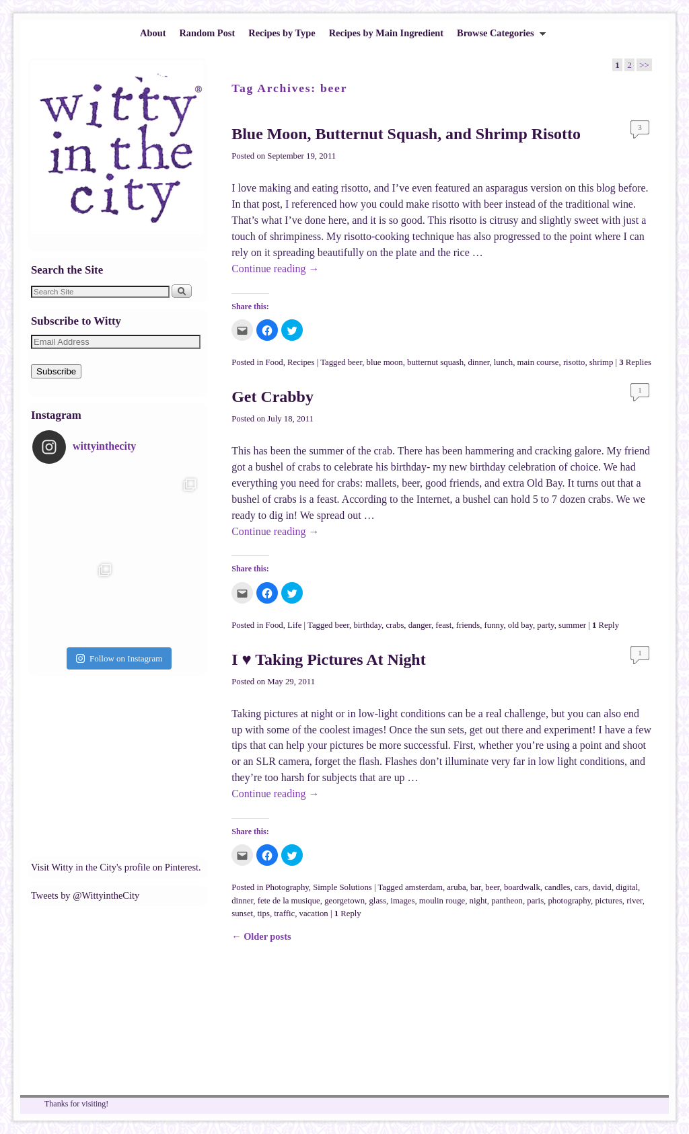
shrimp (601, 362)
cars (582, 887)
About (153, 33)
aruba (456, 887)
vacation (313, 913)
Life (294, 625)
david (602, 887)
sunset (242, 913)
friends (468, 625)
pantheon (507, 900)
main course (538, 362)
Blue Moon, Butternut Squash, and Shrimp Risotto (406, 134)
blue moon (385, 362)
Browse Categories (498, 37)
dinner (478, 362)
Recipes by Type (281, 33)
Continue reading (275, 268)
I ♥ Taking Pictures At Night (328, 659)
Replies (635, 362)
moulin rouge (442, 900)
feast (443, 625)
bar (475, 887)
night (478, 900)
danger (419, 625)
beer (355, 362)
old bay (520, 625)
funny (494, 625)
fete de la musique (289, 900)
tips (263, 913)
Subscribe (56, 371)
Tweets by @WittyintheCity (85, 895)
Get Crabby (272, 396)
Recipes (300, 362)
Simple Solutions (342, 887)
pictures (608, 900)
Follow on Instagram (119, 658)
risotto (574, 362)
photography (569, 900)
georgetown (344, 900)
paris (535, 900)
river (634, 900)
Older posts (261, 936)
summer (572, 625)
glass (377, 900)
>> (644, 65)
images (402, 900)
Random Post (207, 33)
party (545, 625)
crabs (395, 625)
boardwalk (522, 887)
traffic (284, 913)
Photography (287, 887)
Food (274, 362)
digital (627, 887)
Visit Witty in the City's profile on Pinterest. (116, 867)
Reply (605, 625)
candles (557, 887)
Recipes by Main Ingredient (386, 33)
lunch (503, 362)
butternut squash (435, 362)
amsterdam (424, 887)
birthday (367, 625)
